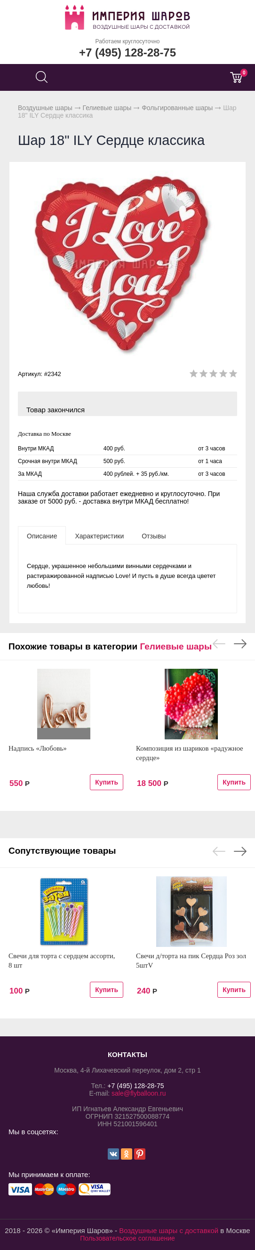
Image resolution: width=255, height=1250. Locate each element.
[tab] (42, 535)
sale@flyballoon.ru (139, 1093)
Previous (219, 644)
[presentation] (41, 536)
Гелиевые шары (107, 108)
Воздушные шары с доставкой (168, 1230)
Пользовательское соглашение (127, 1238)
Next (240, 644)
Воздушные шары (45, 108)
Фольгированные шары (177, 108)
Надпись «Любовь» (37, 748)
